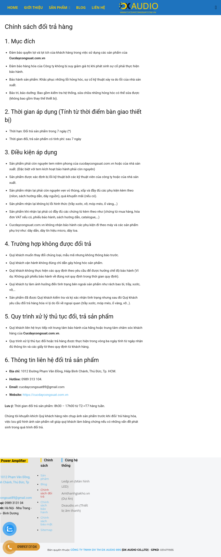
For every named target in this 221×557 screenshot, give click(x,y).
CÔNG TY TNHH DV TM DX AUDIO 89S (95, 549)
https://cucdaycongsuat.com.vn (45, 395)
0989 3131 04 (14, 503)
